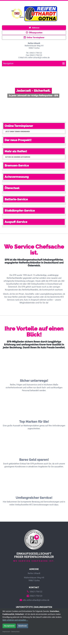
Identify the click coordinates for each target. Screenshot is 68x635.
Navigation (34, 63)
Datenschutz (15, 631)
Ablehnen (22, 626)
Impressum (6, 631)
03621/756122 (34, 591)
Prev (3, 92)
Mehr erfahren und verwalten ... (15, 620)
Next (64, 92)
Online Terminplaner (34, 37)
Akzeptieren (9, 626)
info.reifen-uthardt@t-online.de (34, 600)
